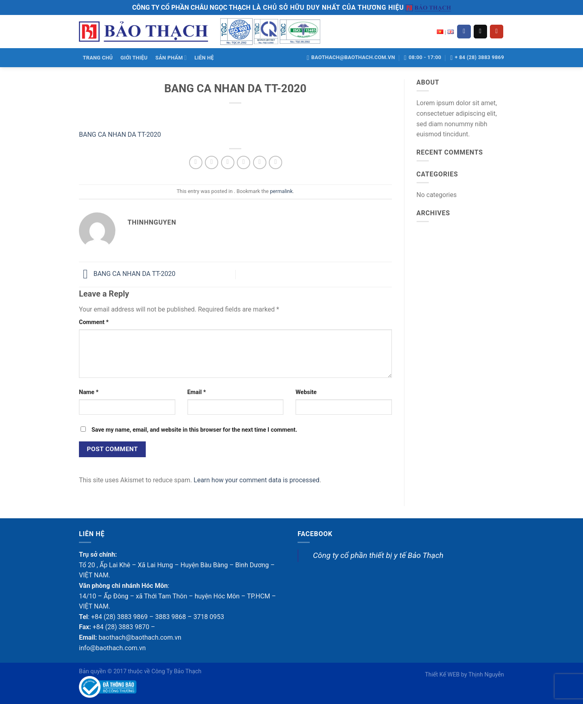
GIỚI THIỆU (134, 58)
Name (88, 392)
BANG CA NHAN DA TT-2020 (120, 134)
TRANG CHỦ (98, 58)
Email (196, 392)
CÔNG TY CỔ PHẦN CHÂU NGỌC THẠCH (191, 7)
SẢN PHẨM (171, 57)
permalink (281, 191)
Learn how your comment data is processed (256, 480)
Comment (94, 322)
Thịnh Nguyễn (486, 674)
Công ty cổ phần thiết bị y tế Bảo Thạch (378, 555)
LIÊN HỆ (204, 58)
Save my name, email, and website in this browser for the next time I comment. (194, 429)
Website (306, 392)
